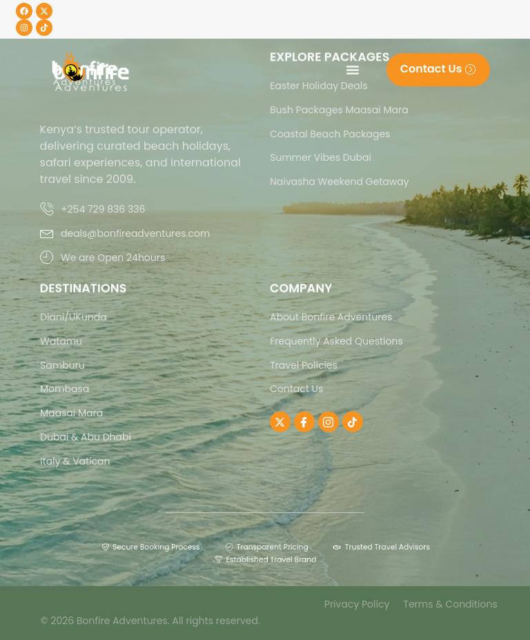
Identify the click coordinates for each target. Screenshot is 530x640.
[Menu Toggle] (353, 70)
